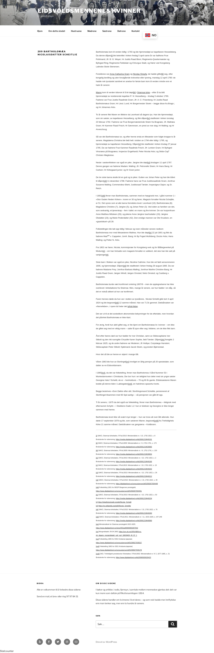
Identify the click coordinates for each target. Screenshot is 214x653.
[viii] (103, 196)
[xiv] (163, 339)
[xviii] (156, 421)
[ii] (162, 74)
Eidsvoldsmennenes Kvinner (89, 10)
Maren (99, 92)
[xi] (107, 255)
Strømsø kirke (143, 92)
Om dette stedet (56, 31)
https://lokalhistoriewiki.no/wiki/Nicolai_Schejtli (114, 502)
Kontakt (136, 31)
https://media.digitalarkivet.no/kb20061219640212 (134, 476)
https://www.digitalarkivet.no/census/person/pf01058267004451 (119, 491)
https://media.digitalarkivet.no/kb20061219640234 (134, 498)
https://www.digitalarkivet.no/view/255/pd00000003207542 (117, 528)
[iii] (134, 92)
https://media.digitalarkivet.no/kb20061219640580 (134, 520)
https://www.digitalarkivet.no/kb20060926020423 (133, 557)
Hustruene (76, 31)
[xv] (127, 362)
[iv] (148, 118)
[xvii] (130, 384)
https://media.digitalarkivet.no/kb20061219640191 (134, 439)
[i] (112, 55)
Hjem (40, 31)
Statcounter (7, 651)
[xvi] (103, 373)
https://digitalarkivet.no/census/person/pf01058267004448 (137, 484)
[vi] (148, 162)
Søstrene (107, 31)
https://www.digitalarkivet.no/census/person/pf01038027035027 (119, 543)
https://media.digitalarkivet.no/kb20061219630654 (134, 454)
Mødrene (91, 31)
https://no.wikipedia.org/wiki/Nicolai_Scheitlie (114, 506)
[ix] (150, 232)
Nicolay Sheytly (140, 74)
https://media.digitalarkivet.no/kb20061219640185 (134, 461)
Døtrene (121, 31)
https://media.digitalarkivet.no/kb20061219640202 (134, 469)
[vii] (105, 181)
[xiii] (117, 303)
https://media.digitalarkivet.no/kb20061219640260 (134, 513)
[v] (140, 144)
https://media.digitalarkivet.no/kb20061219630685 (134, 447)
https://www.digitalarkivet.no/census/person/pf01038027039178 (119, 550)
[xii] (124, 266)
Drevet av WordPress (106, 642)
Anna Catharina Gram (120, 74)
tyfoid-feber (133, 306)
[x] (104, 251)
